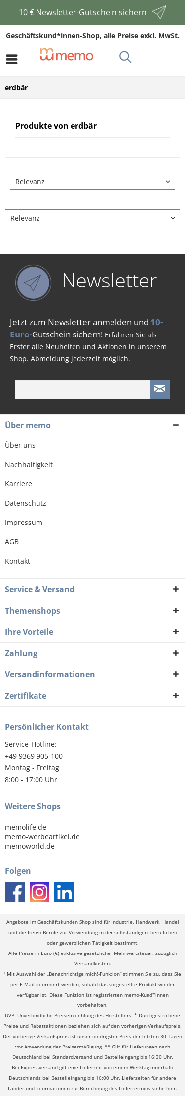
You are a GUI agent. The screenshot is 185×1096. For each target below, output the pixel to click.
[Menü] (14, 59)
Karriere (18, 483)
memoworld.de (30, 846)
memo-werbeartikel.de (42, 836)
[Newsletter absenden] (160, 389)
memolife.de (25, 827)
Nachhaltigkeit (29, 464)
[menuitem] (14, 59)
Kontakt (17, 561)
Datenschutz (25, 503)
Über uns (20, 445)
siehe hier (164, 1088)
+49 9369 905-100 (34, 756)
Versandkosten (92, 963)
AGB (12, 541)
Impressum (23, 522)
